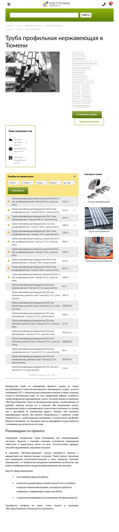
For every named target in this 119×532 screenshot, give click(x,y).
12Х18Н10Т (78, 82)
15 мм (90, 82)
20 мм (76, 86)
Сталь (18, 25)
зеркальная (79, 58)
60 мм (86, 96)
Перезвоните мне (89, 121)
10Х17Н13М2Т (79, 77)
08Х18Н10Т (78, 72)
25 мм (86, 86)
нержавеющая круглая (84, 63)
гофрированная (81, 105)
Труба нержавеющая (53, 25)
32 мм (76, 91)
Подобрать (18, 190)
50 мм (76, 96)
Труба (18, 29)
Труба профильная (32, 29)
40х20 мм (78, 53)
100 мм (86, 100)
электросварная (81, 67)
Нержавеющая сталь (33, 25)
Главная (9, 25)
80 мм (76, 100)
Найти (86, 14)
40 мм (86, 91)
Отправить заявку (87, 114)
